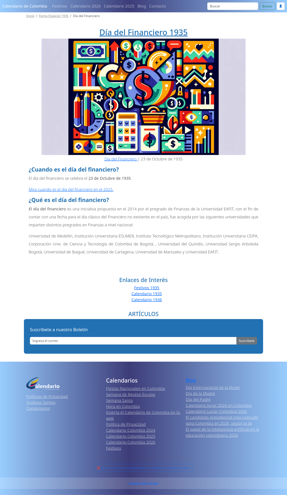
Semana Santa (119, 400)
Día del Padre (198, 399)
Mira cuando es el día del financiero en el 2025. (71, 189)
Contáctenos (38, 408)
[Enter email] (133, 341)
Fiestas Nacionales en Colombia (135, 388)
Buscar (267, 6)
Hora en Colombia (123, 406)
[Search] (232, 6)
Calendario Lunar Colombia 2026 (216, 411)
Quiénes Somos (40, 402)
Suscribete (247, 341)
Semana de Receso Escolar (130, 394)
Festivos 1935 (146, 287)
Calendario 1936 (147, 299)
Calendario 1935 (147, 293)
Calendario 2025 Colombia (143, 483)
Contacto (157, 6)
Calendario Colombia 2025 (130, 436)
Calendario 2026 (85, 6)
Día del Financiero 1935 (143, 32)
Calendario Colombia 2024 (130, 430)
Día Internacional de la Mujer (213, 387)
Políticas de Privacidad (47, 396)
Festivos (59, 6)
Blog (142, 6)
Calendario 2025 (119, 6)
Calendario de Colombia (24, 6)
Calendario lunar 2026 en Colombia (219, 405)
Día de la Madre (200, 393)
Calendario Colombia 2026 (130, 442)
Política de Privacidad (126, 424)
